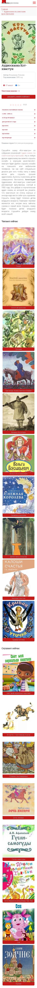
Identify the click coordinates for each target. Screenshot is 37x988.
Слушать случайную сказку (12, 110)
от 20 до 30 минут (8, 118)
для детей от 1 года (9, 122)
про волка (5, 133)
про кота (5, 125)
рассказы (10, 3)
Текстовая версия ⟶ (11, 91)
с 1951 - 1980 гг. (7, 114)
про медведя (7, 137)
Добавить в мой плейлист (18, 97)
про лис (5, 129)
